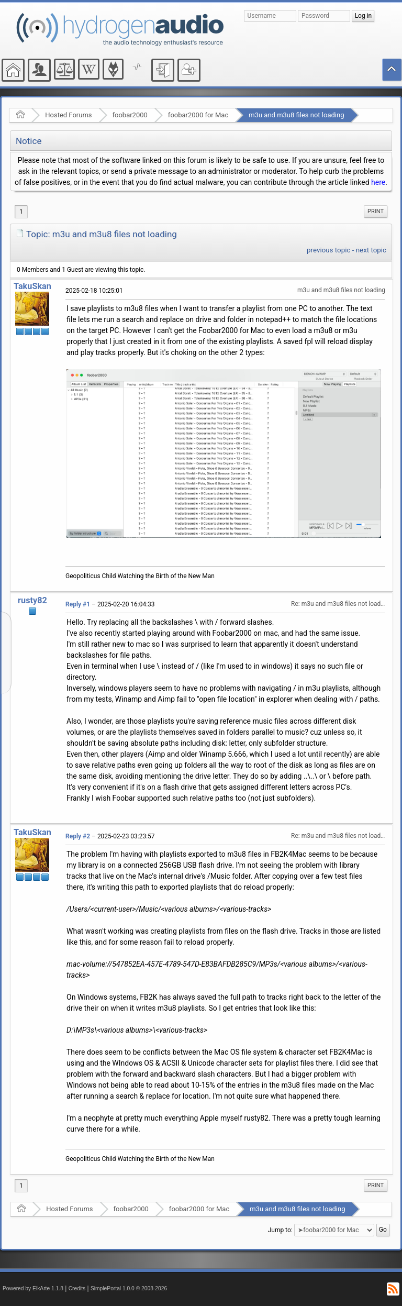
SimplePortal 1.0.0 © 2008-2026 (129, 1288)
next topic (371, 250)
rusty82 (32, 600)
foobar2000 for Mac (198, 115)
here (378, 182)
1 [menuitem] (21, 211)
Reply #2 (77, 836)
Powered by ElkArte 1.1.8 (33, 1288)
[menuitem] (375, 211)
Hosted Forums (68, 115)
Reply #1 (77, 604)
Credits (77, 1288)
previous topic (328, 250)
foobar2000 (130, 115)
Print (375, 211)
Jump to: (280, 1230)
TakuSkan (32, 286)
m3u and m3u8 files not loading (296, 115)
